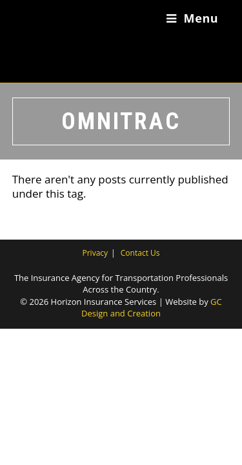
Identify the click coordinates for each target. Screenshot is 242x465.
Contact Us (140, 252)
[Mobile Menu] (192, 18)
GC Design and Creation (151, 307)
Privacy (95, 252)
